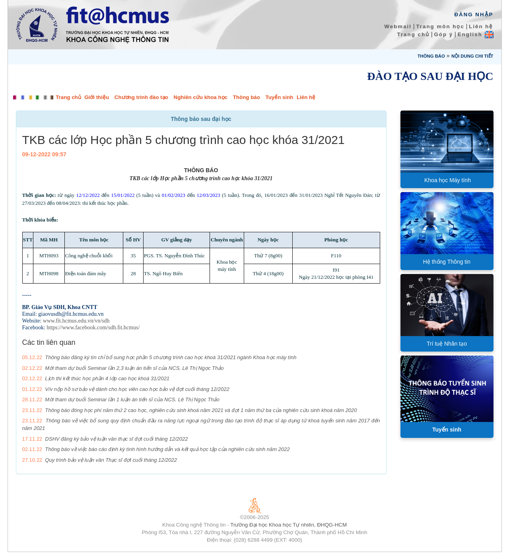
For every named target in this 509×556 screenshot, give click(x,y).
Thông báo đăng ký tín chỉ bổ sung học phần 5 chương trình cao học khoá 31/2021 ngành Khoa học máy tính (170, 357)
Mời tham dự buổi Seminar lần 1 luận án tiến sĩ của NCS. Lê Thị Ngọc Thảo (132, 399)
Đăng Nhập (473, 14)
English (475, 34)
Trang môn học (440, 26)
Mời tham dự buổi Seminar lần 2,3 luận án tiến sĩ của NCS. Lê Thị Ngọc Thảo (134, 368)
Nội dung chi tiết (472, 56)
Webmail (398, 26)
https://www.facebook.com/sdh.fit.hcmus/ (93, 327)
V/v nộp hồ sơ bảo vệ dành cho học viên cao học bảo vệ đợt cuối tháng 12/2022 (137, 389)
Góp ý (443, 34)
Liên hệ (481, 26)
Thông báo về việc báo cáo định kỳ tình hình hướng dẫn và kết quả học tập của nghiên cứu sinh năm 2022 (167, 449)
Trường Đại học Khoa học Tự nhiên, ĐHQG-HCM (288, 525)
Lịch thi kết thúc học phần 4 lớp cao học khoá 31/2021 (107, 378)
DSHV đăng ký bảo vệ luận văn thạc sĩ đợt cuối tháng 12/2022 (116, 439)
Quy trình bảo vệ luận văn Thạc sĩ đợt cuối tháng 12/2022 (111, 460)
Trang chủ (413, 34)
